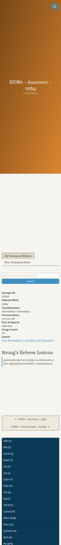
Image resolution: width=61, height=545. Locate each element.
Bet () (7, 447)
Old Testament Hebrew (18, 256)
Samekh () (9, 531)
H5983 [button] (30, 360)
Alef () (7, 441)
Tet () (7, 492)
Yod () (6, 498)
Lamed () (9, 511)
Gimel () (8, 453)
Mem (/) (9, 518)
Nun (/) (8, 524)
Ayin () (7, 537)
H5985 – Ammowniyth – (30, 426)
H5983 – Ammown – (30, 419)
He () (7, 466)
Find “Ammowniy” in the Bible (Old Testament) (28, 340)
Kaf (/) (8, 505)
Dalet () (8, 460)
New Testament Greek (17, 262)
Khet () (8, 485)
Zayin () (8, 479)
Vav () (6, 473)
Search (30, 281)
